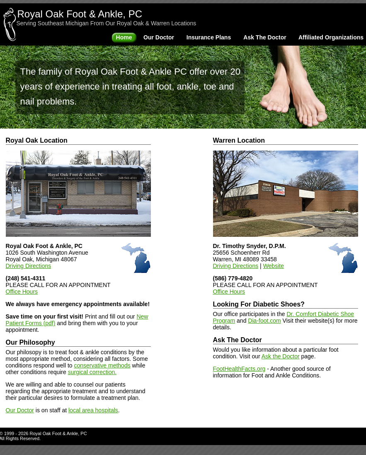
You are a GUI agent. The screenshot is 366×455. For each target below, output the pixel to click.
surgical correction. (92, 372)
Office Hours (22, 291)
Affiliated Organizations (331, 37)
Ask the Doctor (281, 356)
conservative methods (102, 365)
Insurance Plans (209, 37)
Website (273, 266)
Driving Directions (28, 266)
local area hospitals (93, 410)
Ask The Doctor (264, 37)
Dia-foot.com (264, 320)
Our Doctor (158, 37)
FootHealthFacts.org (239, 368)
